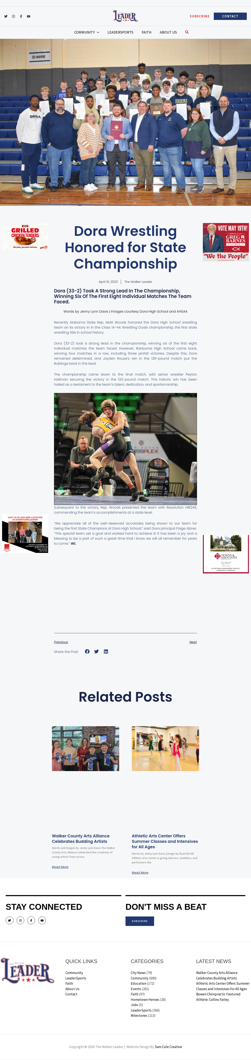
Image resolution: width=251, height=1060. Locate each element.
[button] (200, 16)
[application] (103, 32)
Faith (69, 984)
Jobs (134, 1005)
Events (136, 989)
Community (74, 973)
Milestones (139, 1016)
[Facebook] (21, 16)
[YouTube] (28, 16)
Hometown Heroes (145, 1000)
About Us (72, 989)
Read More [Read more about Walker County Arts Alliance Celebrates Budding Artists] (61, 867)
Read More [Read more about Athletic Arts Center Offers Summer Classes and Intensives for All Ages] (141, 873)
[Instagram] (13, 16)
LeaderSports (75, 978)
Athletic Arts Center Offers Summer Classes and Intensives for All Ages (162, 842)
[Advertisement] (25, 317)
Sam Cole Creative (168, 1047)
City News (138, 973)
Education (138, 984)
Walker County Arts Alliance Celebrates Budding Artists (85, 839)
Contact (71, 994)
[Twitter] (6, 16)
